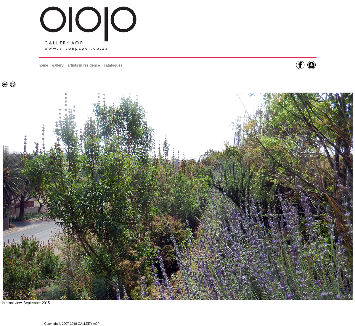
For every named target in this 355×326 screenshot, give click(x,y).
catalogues (113, 65)
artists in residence (84, 65)
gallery (58, 65)
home (43, 65)
